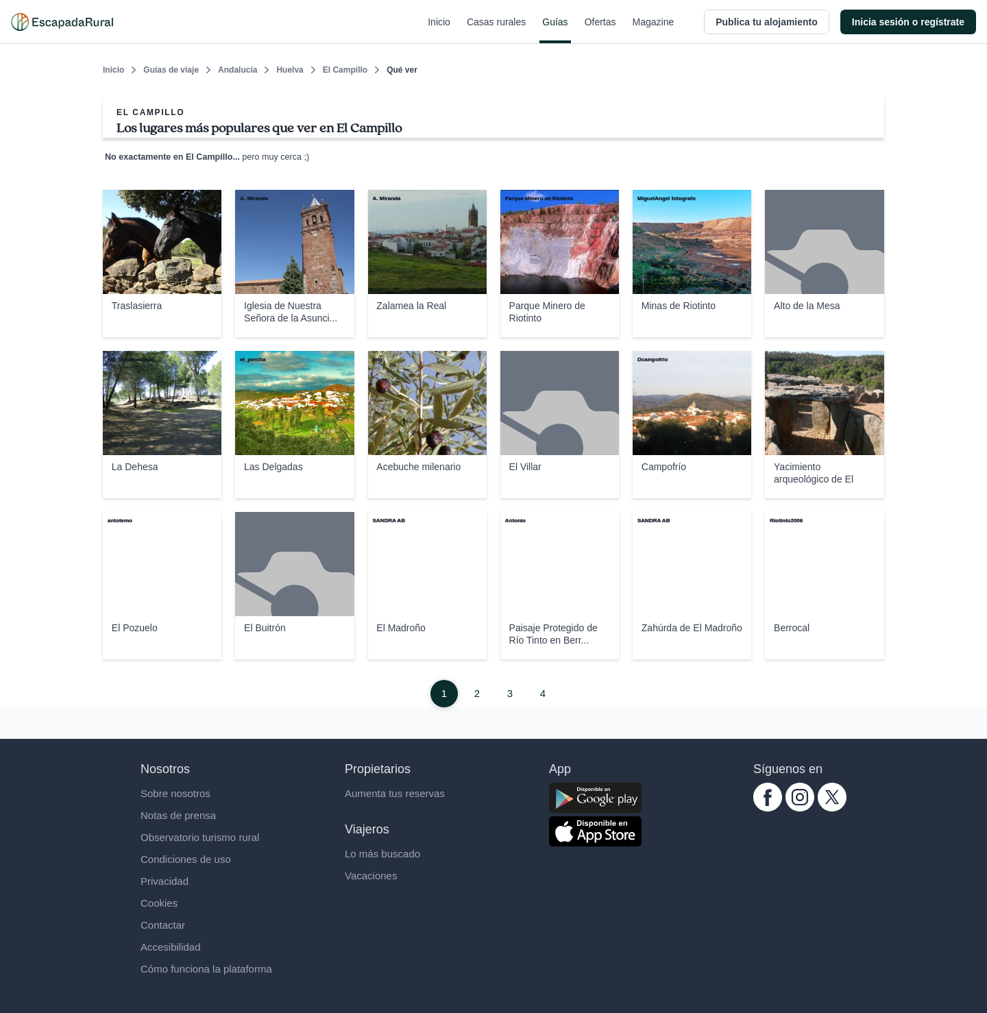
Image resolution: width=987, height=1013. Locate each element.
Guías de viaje (171, 70)
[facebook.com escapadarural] (767, 808)
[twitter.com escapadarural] (832, 808)
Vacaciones (371, 875)
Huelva (289, 70)
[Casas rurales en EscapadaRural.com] (62, 22)
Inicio (439, 30)
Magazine (653, 30)
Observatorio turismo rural (200, 837)
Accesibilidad (171, 947)
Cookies (159, 903)
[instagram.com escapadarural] (799, 808)
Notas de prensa (178, 815)
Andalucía (237, 70)
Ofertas (600, 30)
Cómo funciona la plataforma (206, 969)
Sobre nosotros (175, 793)
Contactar (163, 925)
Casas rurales (496, 30)
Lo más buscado (382, 853)
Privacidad (164, 881)
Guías (554, 30)
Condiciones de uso (186, 859)
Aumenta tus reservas (395, 793)
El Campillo (345, 70)
